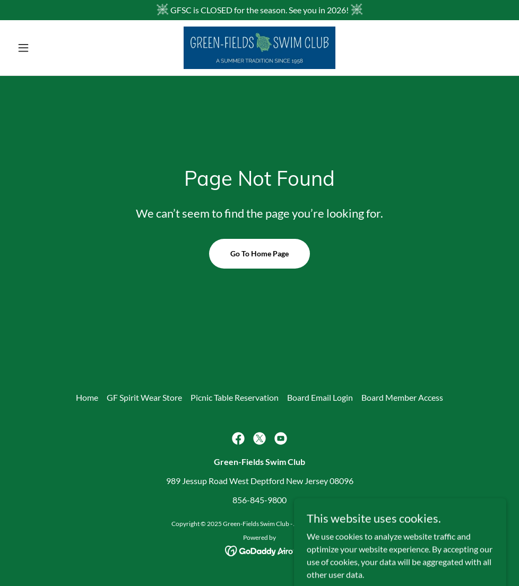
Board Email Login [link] (320, 397)
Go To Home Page (259, 253)
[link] (260, 48)
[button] (50, 47)
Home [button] (87, 397)
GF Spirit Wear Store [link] (144, 397)
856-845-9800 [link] (259, 500)
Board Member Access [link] (402, 397)
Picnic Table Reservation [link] (235, 397)
